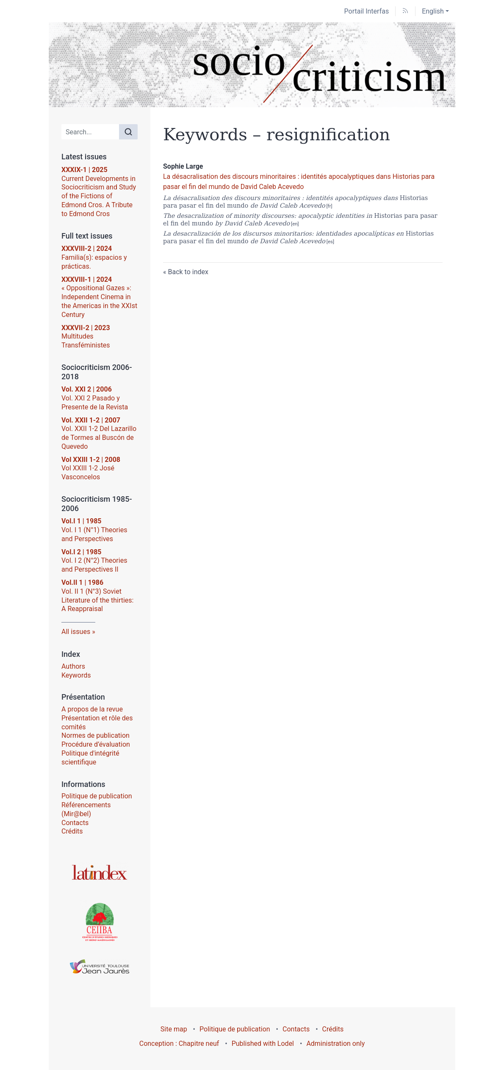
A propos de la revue (92, 709)
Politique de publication (96, 796)
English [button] (433, 11)
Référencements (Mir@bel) (86, 809)
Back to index (188, 272)
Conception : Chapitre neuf (179, 1043)
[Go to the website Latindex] (99, 872)
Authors (73, 666)
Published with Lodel (263, 1043)
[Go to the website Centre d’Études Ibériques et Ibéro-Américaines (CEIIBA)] (99, 921)
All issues (75, 632)
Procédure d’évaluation (95, 744)
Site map (174, 1029)
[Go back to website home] (252, 64)
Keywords (76, 675)
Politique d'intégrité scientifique (90, 757)
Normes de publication (95, 735)
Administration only (335, 1043)
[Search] (90, 131)
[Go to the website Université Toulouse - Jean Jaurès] (99, 966)
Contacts (75, 823)
